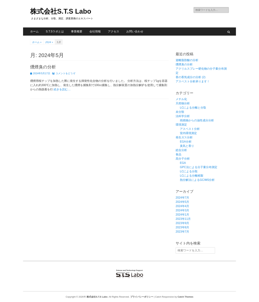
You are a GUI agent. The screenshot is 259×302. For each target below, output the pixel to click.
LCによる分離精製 (191, 175)
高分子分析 (183, 158)
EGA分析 (186, 141)
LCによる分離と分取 (193, 107)
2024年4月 (182, 206)
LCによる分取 (189, 171)
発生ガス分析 (184, 137)
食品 (178, 154)
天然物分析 (183, 103)
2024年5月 (182, 201)
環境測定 (181, 124)
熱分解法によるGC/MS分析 (197, 179)
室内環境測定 (188, 133)
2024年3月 (182, 210)
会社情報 (95, 31)
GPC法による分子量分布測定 (198, 167)
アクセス (113, 31)
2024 (49, 42)
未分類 (180, 111)
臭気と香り (187, 145)
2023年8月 (182, 227)
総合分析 (181, 150)
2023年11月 (183, 218)
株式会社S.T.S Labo (60, 11)
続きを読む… (62, 89)
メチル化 (181, 99)
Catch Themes (185, 296)
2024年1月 (182, 214)
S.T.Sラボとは (55, 31)
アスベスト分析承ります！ (193, 81)
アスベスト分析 (190, 128)
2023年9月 (182, 223)
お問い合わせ (134, 31)
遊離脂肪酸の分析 (187, 60)
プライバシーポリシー (141, 296)
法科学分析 (183, 116)
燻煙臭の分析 (43, 66)
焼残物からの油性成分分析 (197, 120)
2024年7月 (182, 197)
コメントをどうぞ (65, 73)
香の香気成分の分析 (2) (190, 77)
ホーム (34, 31)
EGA (183, 162)
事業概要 (76, 31)
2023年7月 (182, 231)
